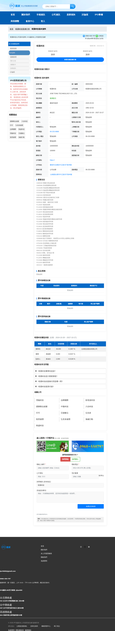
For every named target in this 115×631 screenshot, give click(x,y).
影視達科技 (90, 400)
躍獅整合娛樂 (14, 123)
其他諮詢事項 (41, 490)
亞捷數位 (22, 135)
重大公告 (13, 62)
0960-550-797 (5, 579)
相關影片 (13, 66)
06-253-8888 (54, 131)
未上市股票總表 (46, 553)
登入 (43, 21)
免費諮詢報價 (90, 506)
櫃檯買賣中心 (46, 626)
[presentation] (52, 509)
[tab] (70, 371)
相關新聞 (12, 58)
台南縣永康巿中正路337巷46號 (61, 174)
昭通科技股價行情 (22, 29)
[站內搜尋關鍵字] (58, 6)
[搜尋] (72, 6)
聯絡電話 (75, 464)
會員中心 (30, 21)
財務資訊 (13, 69)
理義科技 (13, 135)
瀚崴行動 (22, 139)
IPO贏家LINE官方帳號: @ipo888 (11, 590)
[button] (70, 371)
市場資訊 (41, 14)
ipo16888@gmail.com (8, 571)
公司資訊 (56, 14)
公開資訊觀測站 (22, 626)
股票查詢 (71, 14)
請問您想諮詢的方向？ (70, 455)
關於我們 (44, 550)
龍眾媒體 (13, 139)
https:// (52, 160)
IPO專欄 (99, 14)
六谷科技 (25, 123)
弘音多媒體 (19, 127)
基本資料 (12, 53)
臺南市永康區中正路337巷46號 (61, 165)
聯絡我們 (44, 557)
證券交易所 (34, 626)
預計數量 (75, 473)
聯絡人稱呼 (41, 464)
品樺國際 (13, 131)
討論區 (85, 14)
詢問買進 (65, 459)
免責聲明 (44, 561)
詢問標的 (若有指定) (44, 482)
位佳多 (88, 413)
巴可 (11, 127)
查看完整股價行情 (70, 60)
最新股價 (12, 49)
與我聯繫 (15, 21)
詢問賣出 (75, 459)
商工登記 (57, 626)
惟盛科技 (22, 131)
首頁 (13, 14)
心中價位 (40, 473)
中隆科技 (65, 407)
